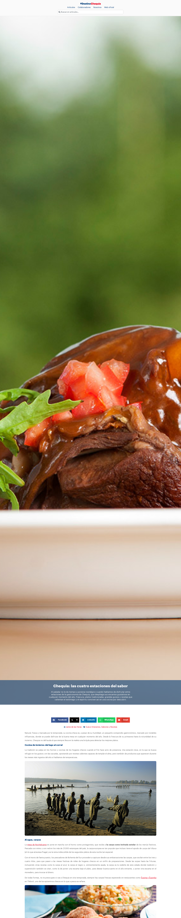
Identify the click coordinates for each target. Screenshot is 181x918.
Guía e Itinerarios (93, 727)
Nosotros (97, 7)
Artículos (71, 7)
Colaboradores (84, 7)
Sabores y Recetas (109, 727)
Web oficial (109, 7)
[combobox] (90, 12)
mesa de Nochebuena (37, 845)
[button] (59, 720)
